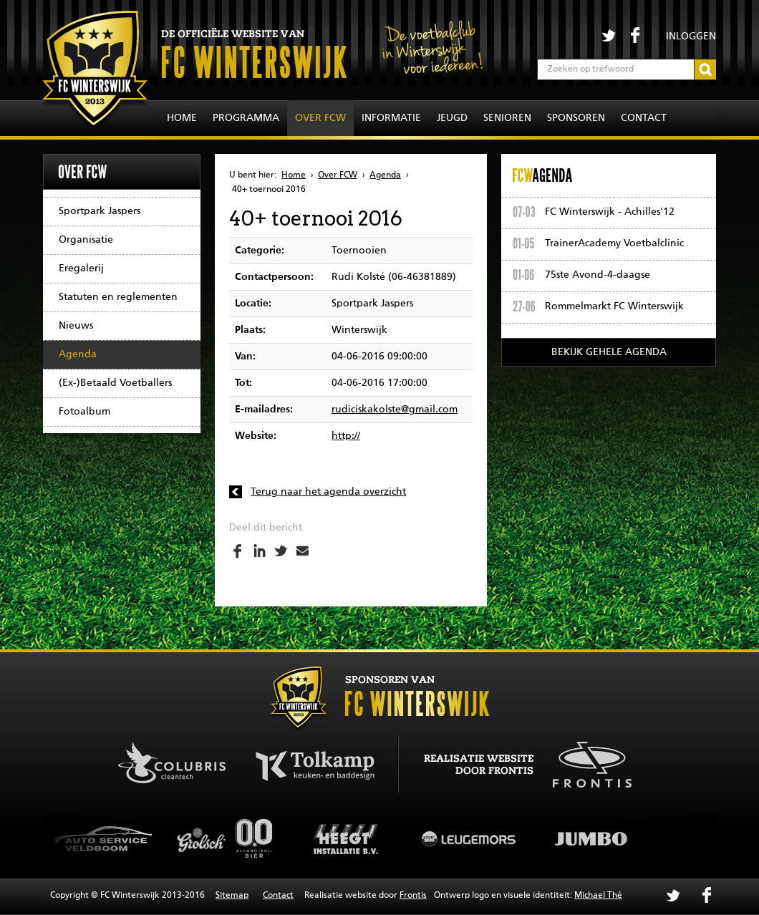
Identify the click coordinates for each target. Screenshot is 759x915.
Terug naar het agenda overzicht (328, 492)
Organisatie (86, 240)
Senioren (507, 118)
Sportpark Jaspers (99, 211)
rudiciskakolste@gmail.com (395, 410)
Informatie (391, 118)
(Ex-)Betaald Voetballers (115, 383)
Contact (644, 118)
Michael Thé (598, 895)
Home (182, 118)
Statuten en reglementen (118, 297)
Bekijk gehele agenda (609, 352)
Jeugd (452, 118)
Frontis (413, 895)
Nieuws (76, 326)
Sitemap (232, 895)
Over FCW (320, 118)
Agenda (78, 354)
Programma (246, 118)
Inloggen (691, 37)
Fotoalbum (84, 412)
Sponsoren (576, 118)
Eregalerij (81, 268)
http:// (346, 436)
